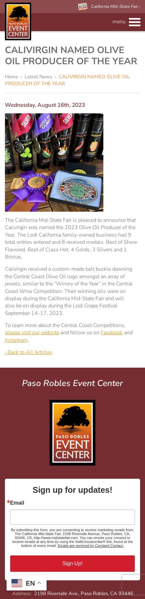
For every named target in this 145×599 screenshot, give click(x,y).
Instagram (16, 340)
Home (11, 76)
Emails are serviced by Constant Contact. (91, 546)
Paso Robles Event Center (18, 21)
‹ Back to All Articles (28, 352)
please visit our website (32, 332)
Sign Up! (72, 563)
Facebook (112, 332)
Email (17, 503)
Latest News (38, 76)
